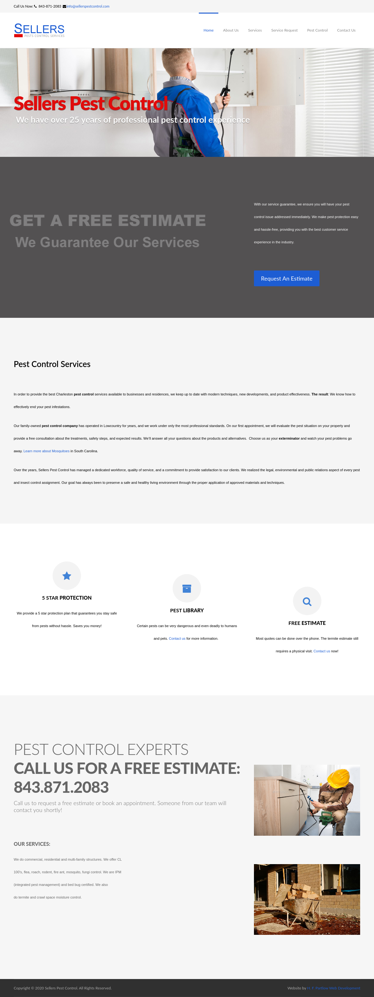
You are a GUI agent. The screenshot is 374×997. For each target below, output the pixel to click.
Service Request (284, 30)
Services (255, 30)
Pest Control (317, 30)
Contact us (177, 638)
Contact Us (346, 30)
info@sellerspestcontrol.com (87, 6)
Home (209, 30)
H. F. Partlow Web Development (333, 988)
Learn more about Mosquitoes (46, 451)
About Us (231, 30)
